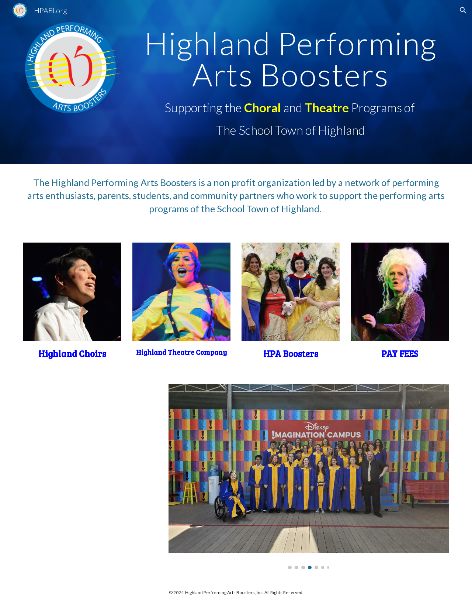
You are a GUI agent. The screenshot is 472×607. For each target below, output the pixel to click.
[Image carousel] (309, 476)
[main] (290, 59)
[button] (463, 10)
